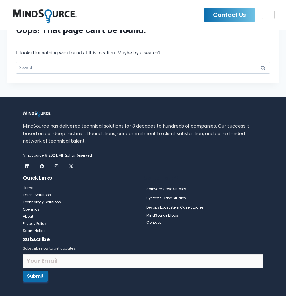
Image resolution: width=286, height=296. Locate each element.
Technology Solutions (42, 202)
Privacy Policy (34, 223)
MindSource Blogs (162, 215)
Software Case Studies (166, 188)
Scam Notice (34, 230)
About (28, 216)
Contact (153, 222)
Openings (31, 209)
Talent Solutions (37, 194)
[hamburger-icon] (268, 15)
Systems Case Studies (166, 198)
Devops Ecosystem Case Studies (175, 207)
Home (28, 187)
